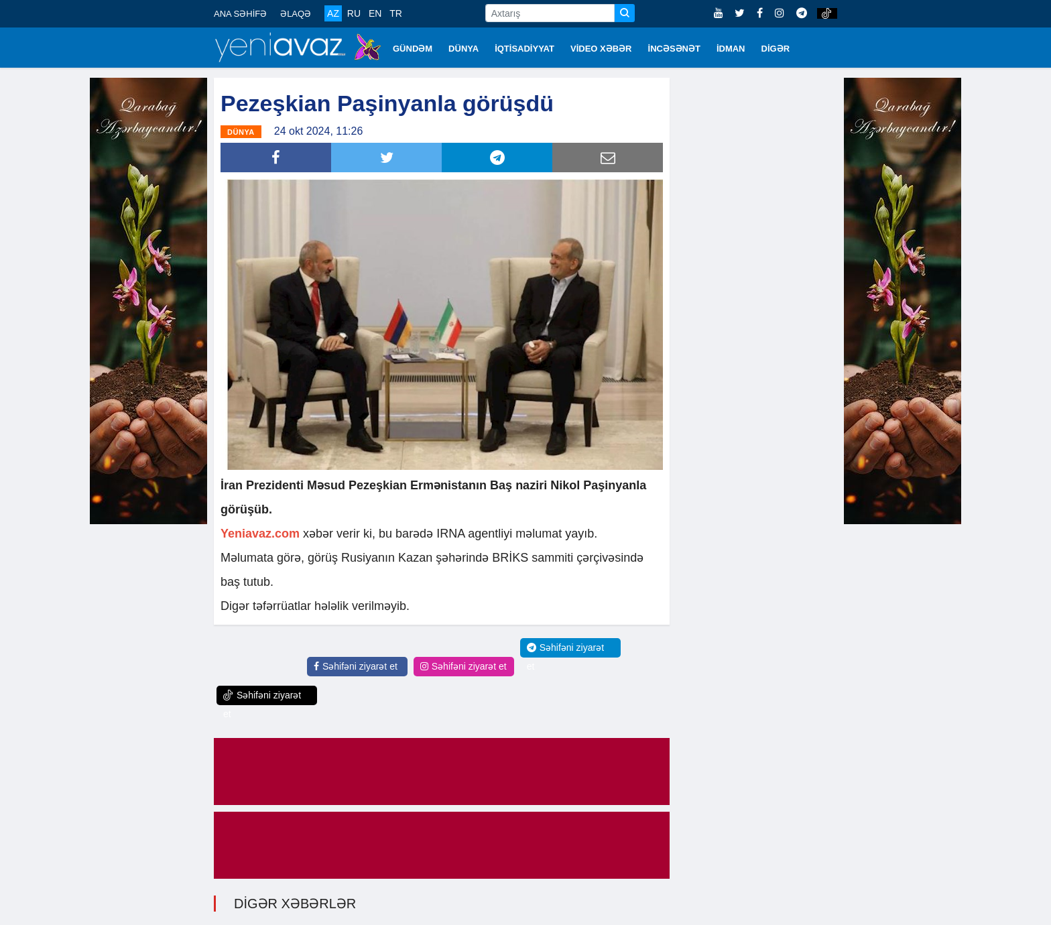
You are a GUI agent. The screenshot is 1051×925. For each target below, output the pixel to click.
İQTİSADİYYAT (524, 49)
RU (354, 13)
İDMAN (731, 49)
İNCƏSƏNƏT (674, 49)
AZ (333, 13)
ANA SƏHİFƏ (240, 14)
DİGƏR (775, 49)
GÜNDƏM (412, 49)
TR (395, 13)
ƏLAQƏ (295, 14)
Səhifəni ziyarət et (355, 666)
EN (375, 13)
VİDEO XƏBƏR (601, 49)
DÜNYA (463, 49)
